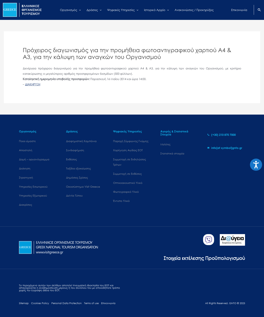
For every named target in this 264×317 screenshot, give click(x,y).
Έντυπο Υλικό (121, 201)
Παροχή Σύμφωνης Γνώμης (130, 141)
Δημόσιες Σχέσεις (77, 177)
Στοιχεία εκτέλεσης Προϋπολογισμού (204, 258)
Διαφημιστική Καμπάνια (81, 141)
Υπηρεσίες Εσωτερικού (33, 186)
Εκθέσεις (71, 159)
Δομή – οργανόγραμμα (34, 159)
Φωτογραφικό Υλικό (126, 192)
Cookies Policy (40, 303)
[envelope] (224, 148)
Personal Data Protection (66, 303)
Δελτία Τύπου (74, 195)
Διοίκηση (24, 168)
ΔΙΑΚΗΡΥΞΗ (32, 84)
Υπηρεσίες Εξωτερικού (33, 195)
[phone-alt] (221, 135)
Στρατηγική (26, 177)
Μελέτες (165, 144)
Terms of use (91, 303)
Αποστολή (25, 150)
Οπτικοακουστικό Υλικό (127, 183)
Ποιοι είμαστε (27, 141)
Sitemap (24, 303)
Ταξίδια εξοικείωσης (78, 168)
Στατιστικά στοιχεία (172, 153)
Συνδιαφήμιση (75, 150)
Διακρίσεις (25, 204)
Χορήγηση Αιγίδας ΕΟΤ (128, 150)
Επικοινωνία (108, 303)
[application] (79, 10)
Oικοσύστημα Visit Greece (83, 186)
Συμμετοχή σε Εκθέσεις (127, 173)
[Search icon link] (259, 10)
